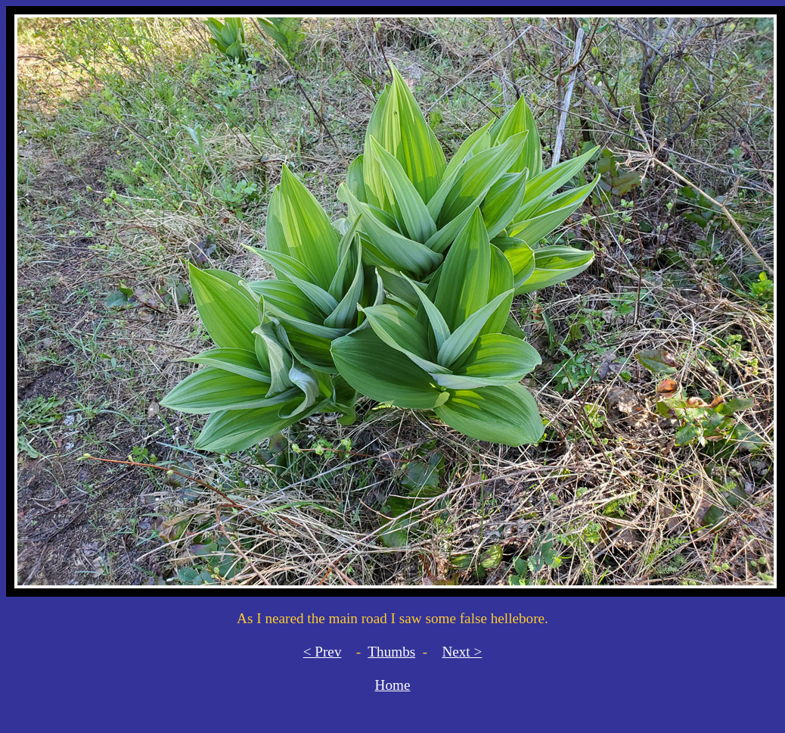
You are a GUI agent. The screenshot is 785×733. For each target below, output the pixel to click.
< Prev (322, 652)
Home (393, 685)
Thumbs (391, 652)
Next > (462, 652)
